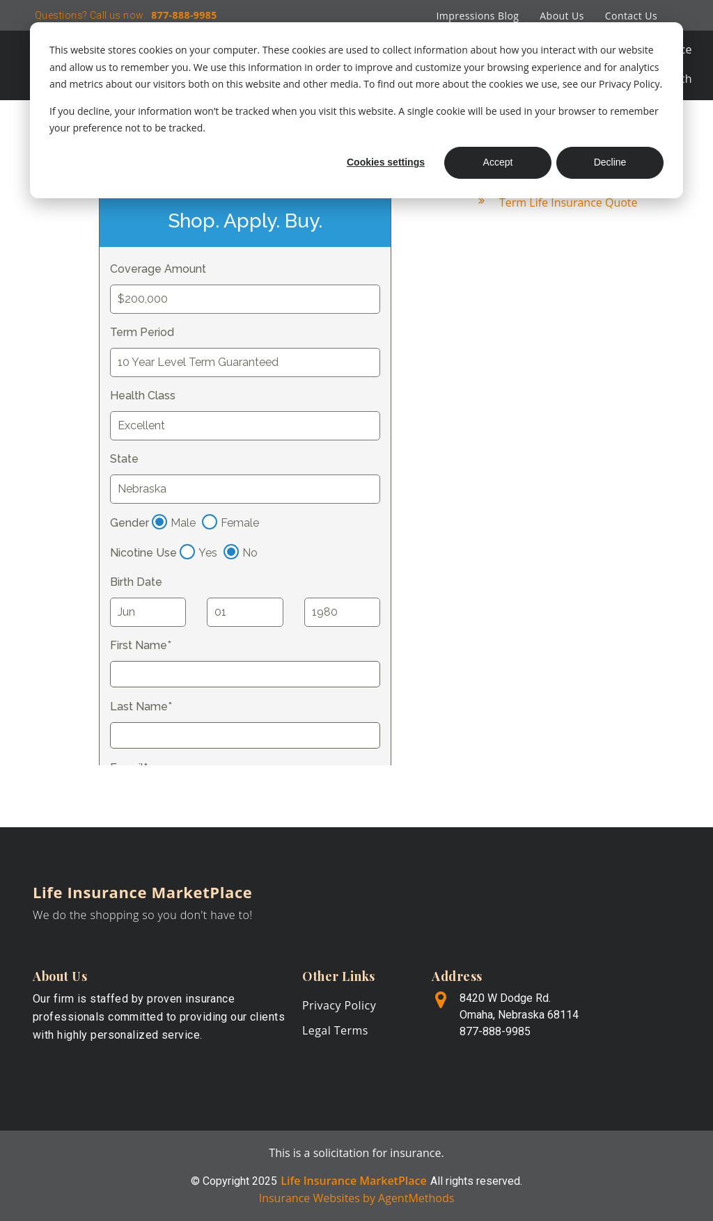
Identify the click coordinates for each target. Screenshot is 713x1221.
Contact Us (631, 15)
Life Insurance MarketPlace (142, 892)
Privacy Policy (339, 1005)
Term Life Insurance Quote (568, 202)
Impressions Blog (477, 15)
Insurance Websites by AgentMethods (357, 1198)
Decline (610, 162)
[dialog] (356, 110)
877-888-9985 (182, 15)
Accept (498, 162)
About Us (561, 15)
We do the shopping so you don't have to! (143, 915)
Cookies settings (386, 162)
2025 (264, 1181)
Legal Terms (335, 1030)
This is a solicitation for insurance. (356, 1152)
